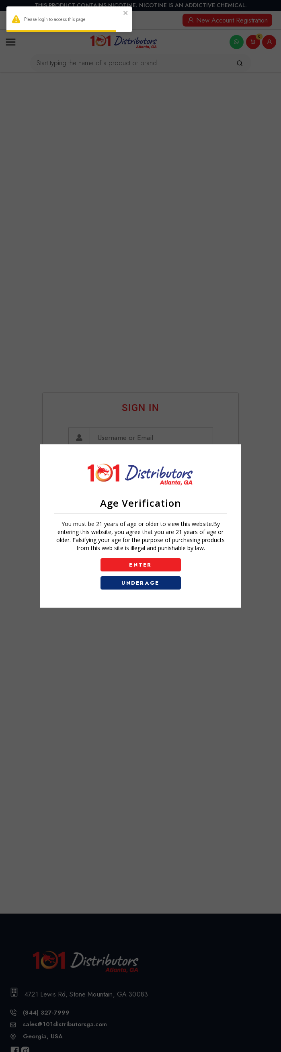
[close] (126, 14)
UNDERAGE (140, 583)
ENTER (140, 565)
